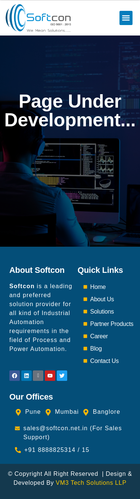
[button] (126, 18)
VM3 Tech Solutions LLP (91, 483)
